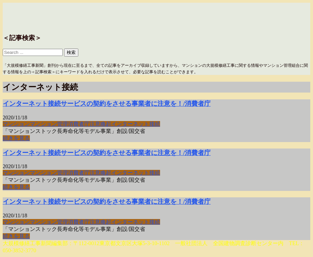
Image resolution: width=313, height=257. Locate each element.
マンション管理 (49, 124)
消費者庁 (79, 124)
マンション (16, 124)
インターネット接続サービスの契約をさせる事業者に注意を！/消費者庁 (107, 103)
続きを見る (16, 138)
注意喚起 (100, 124)
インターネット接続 (135, 124)
